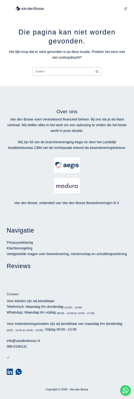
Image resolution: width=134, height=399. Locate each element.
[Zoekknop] (97, 71)
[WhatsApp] (19, 372)
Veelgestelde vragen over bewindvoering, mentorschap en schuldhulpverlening (67, 254)
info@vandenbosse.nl (23, 341)
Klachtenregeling (19, 248)
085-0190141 (17, 346)
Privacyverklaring (20, 242)
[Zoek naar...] (62, 71)
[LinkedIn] (10, 372)
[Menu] (125, 8)
